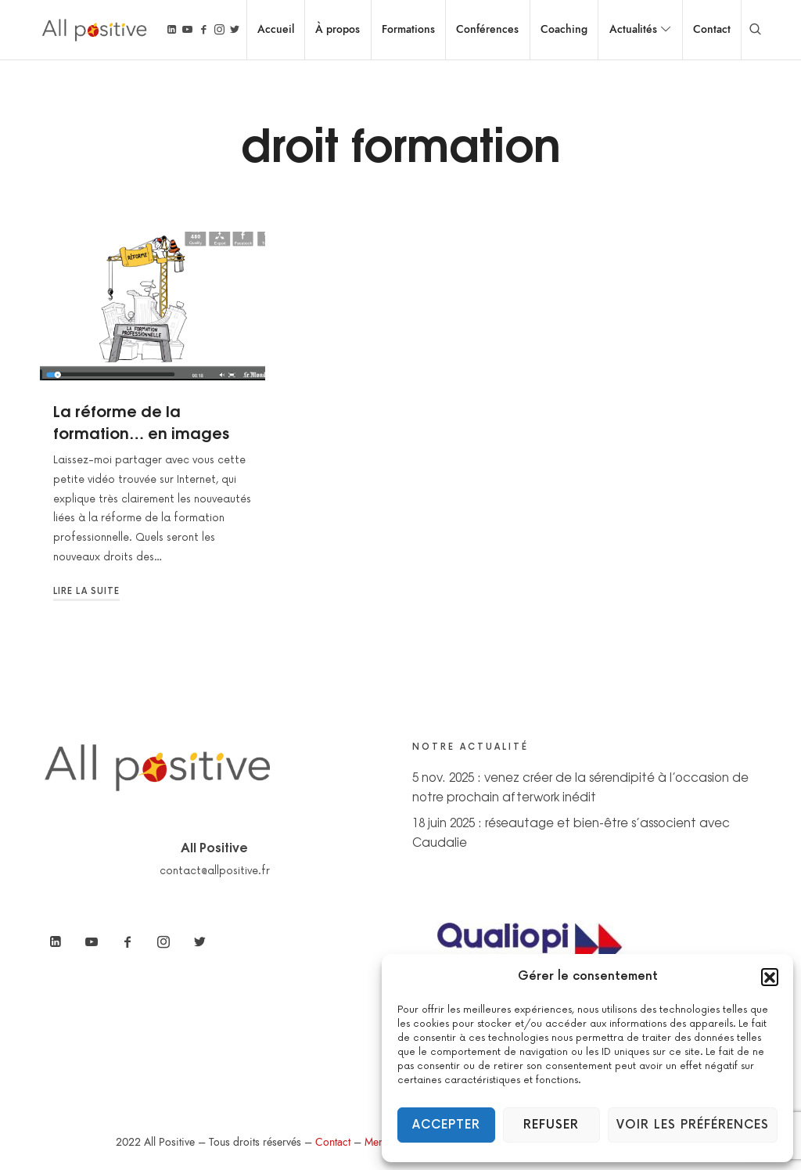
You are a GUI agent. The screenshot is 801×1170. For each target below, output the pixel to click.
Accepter (446, 1125)
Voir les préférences (692, 1125)
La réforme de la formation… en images (141, 420)
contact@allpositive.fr (215, 871)
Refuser (551, 1125)
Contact (332, 1142)
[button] (770, 977)
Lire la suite (86, 591)
